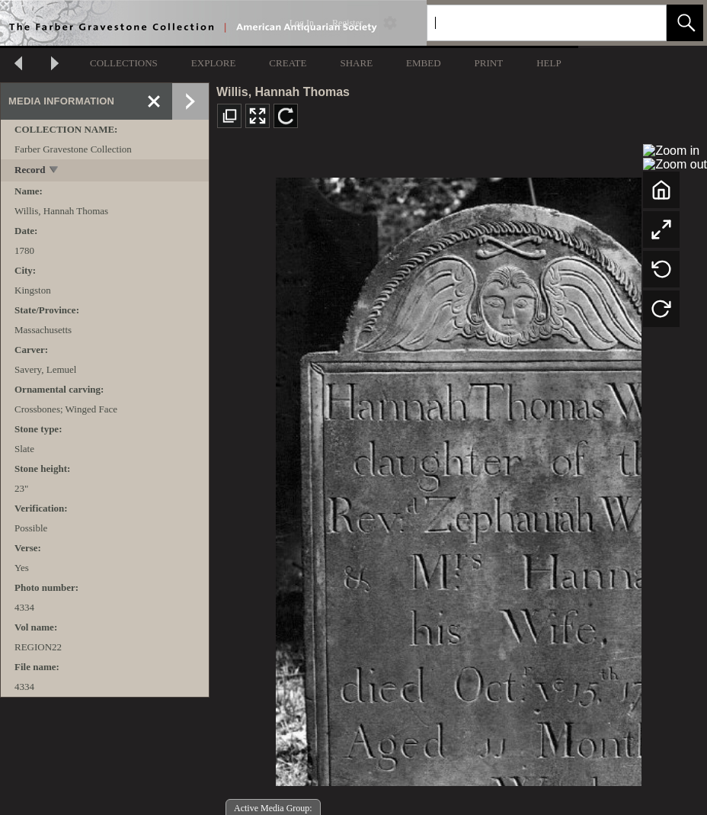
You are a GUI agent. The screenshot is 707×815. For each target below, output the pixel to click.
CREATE (287, 63)
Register (347, 23)
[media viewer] (458, 477)
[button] (685, 23)
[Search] (528, 23)
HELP (548, 63)
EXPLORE (213, 63)
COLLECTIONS (124, 63)
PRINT (489, 63)
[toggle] (54, 171)
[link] (642, 22)
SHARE (356, 63)
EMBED (423, 63)
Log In (302, 23)
